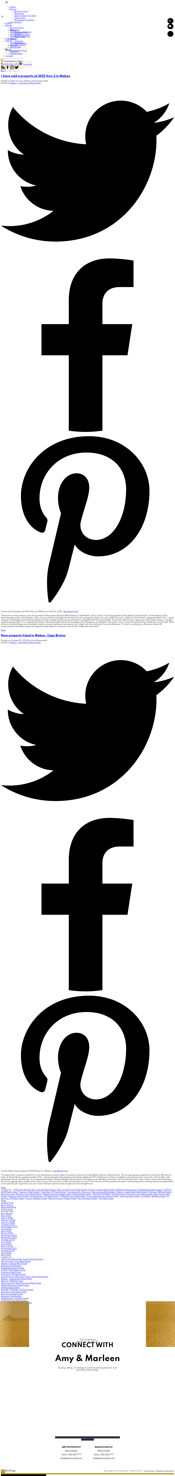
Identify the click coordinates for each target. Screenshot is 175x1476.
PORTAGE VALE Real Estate (73, 1196)
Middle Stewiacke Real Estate (57, 1194)
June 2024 (6, 1244)
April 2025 (6, 1231)
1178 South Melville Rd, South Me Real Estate (34, 1190)
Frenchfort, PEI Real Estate (53, 1192)
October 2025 (8, 1225)
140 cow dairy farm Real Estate (72, 1190)
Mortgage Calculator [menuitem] (24, 20)
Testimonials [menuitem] (16, 54)
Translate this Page (13, 61)
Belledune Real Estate (126, 1190)
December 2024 (9, 1235)
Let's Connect (87, 1440)
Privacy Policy (149, 1471)
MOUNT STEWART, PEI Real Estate (109, 1194)
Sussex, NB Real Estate (36, 1199)
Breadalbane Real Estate (150, 1190)
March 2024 (7, 1246)
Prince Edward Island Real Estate (103, 1196)
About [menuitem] (8, 49)
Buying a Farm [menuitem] (21, 11)
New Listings (7, 1205)
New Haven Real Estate (12, 1294)
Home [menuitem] (13, 7)
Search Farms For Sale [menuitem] (25, 16)
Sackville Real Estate (130, 1196)
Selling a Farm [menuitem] (17, 43)
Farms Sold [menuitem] (19, 18)
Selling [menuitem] (8, 41)
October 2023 (8, 1251)
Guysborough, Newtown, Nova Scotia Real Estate (91, 1192)
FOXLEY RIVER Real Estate (13, 1270)
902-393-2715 (11, 64)
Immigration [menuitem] (16, 22)
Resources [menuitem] (19, 14)
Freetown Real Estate (29, 1192)
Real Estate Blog (8, 1207)
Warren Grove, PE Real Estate (62, 1199)
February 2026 (8, 1220)
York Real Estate (106, 1199)
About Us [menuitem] (18, 41)
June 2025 (6, 1229)
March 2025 (7, 1233)
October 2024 (8, 1240)
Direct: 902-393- (69, 1454)
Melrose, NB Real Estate (160, 1192)
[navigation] (87, 42)
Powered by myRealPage (164, 1471)
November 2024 (9, 1238)
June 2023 (6, 1253)
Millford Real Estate (82, 1194)
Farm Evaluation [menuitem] (22, 35)
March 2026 (7, 1218)
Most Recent (7, 1214)
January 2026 (8, 1222)
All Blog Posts (7, 1203)
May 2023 (6, 1255)
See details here (70, 612)
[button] (11, 61)
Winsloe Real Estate (87, 1199)
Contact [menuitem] (9, 56)
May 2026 (6, 1216)
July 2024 (6, 1242)
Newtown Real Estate (18, 1196)
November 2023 (9, 1249)
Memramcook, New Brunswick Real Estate (21, 1194)
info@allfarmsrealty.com (71, 1458)
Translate (27, 64)
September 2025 (9, 1227)
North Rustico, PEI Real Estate (44, 1196)
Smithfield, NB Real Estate (153, 1196)
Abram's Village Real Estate (101, 1190)
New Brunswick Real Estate (140, 1194)
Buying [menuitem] (13, 9)
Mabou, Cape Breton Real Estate (25, 83)
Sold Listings (7, 1209)
